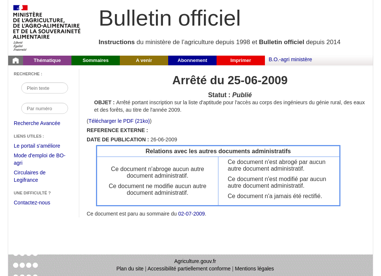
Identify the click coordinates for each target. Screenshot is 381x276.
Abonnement (192, 60)
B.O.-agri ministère (290, 59)
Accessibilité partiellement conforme (189, 269)
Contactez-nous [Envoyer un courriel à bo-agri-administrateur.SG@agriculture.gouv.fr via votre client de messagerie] (32, 203)
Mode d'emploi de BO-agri (39, 160)
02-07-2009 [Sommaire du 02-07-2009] (191, 214)
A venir (144, 60)
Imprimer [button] (240, 60)
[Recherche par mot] (44, 87)
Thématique (47, 60)
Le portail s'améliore (42, 146)
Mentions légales (254, 269)
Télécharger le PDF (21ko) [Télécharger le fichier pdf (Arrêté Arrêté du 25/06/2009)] (119, 121)
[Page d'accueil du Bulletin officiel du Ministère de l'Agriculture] (15, 60)
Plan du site (130, 269)
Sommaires (96, 60)
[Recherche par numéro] (44, 108)
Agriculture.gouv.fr (195, 261)
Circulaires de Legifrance (35, 177)
